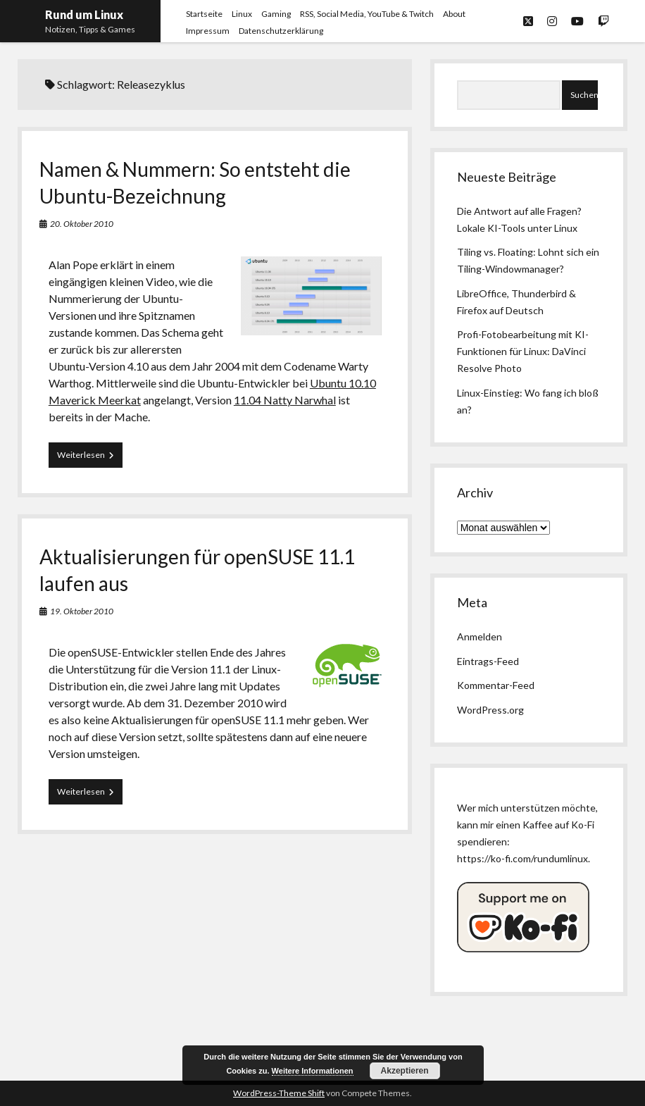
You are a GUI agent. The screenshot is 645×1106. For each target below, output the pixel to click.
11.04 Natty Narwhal (285, 399)
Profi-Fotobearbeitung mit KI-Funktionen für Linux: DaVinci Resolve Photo (523, 351)
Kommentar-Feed (495, 685)
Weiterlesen (90, 458)
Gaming (276, 13)
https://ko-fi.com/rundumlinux (522, 858)
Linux (242, 13)
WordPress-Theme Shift (279, 1093)
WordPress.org (490, 710)
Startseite (204, 13)
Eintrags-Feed (488, 661)
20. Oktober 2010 (81, 223)
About (454, 13)
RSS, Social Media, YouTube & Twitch (367, 13)
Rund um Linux (84, 14)
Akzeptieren (405, 1071)
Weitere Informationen (312, 1071)
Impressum (208, 30)
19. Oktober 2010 (81, 611)
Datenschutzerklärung (281, 30)
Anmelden (479, 636)
